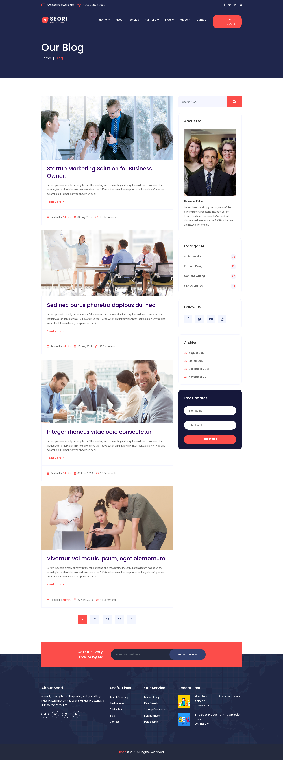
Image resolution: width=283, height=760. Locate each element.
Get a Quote (230, 22)
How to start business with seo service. (217, 698)
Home (104, 19)
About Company (119, 697)
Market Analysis (153, 697)
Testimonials (117, 703)
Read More (55, 202)
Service (134, 19)
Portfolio (152, 19)
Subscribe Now (187, 654)
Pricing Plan (116, 709)
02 (107, 619)
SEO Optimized (193, 285)
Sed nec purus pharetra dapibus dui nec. (101, 305)
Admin (66, 217)
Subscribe (210, 439)
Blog (169, 19)
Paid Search (151, 721)
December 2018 (196, 369)
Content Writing (194, 276)
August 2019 (194, 353)
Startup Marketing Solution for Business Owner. (99, 172)
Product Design (194, 266)
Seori (122, 752)
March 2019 (193, 361)
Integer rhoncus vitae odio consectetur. (100, 432)
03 (119, 619)
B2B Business (152, 715)
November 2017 (196, 377)
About (120, 19)
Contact (201, 19)
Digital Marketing (195, 256)
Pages (185, 19)
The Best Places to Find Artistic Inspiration (217, 717)
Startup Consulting (155, 709)
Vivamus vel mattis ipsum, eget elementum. (106, 558)
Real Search (151, 703)
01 (95, 619)
